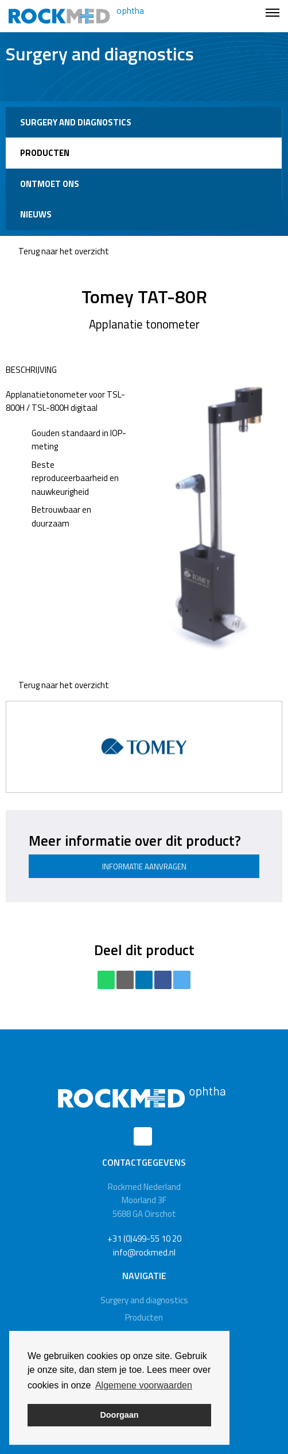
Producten (44, 152)
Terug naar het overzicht (57, 251)
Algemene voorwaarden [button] (143, 1385)
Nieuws (36, 214)
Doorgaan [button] (119, 1414)
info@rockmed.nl (144, 1252)
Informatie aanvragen (144, 866)
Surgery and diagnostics (75, 122)
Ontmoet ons (49, 183)
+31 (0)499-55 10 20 (144, 1238)
